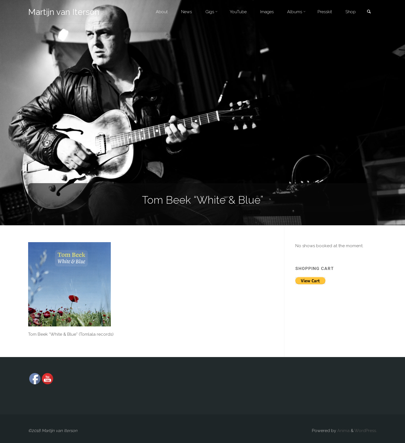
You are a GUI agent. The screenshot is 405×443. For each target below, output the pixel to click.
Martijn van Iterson (63, 12)
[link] (368, 12)
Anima (343, 430)
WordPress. (365, 430)
